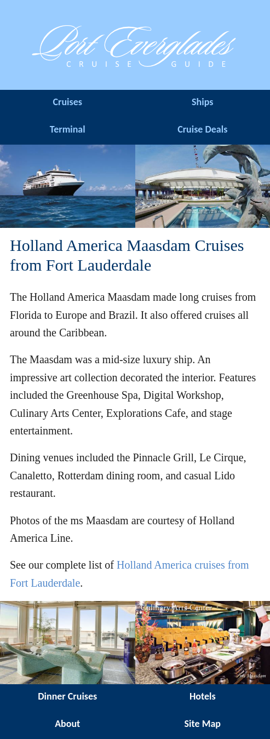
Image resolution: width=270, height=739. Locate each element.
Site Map (203, 724)
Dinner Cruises (67, 696)
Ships (202, 102)
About (67, 724)
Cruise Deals (202, 129)
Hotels (202, 696)
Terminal (67, 129)
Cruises (67, 102)
